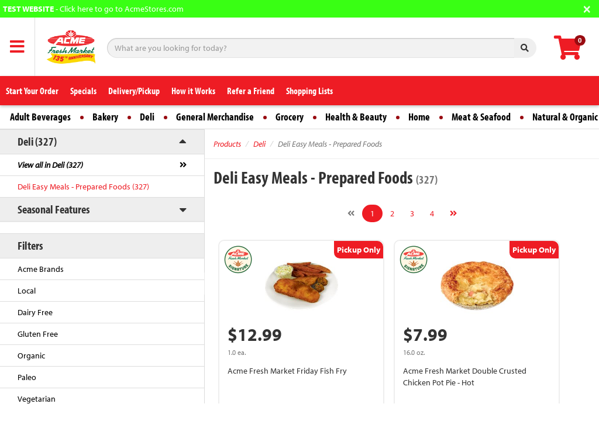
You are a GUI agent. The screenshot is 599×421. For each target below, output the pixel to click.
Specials (83, 90)
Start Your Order (32, 90)
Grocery (290, 116)
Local (27, 290)
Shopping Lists (309, 90)
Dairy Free (35, 312)
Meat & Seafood (481, 116)
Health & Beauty (356, 116)
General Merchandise (215, 116)
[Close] (587, 8)
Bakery (105, 116)
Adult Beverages (40, 116)
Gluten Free (38, 334)
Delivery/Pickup (134, 90)
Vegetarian (37, 399)
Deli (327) (37, 141)
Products (227, 144)
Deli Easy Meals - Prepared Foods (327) (83, 186)
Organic (31, 355)
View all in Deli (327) (50, 165)
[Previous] (351, 213)
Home (419, 116)
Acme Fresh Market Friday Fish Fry (287, 370)
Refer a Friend (250, 90)
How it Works (193, 90)
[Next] (453, 213)
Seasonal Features (53, 209)
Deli (147, 116)
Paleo (27, 377)
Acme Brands (41, 269)
